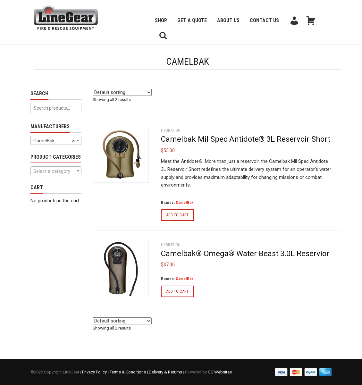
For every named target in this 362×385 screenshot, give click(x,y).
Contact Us (264, 20)
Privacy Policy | (96, 372)
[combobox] (55, 140)
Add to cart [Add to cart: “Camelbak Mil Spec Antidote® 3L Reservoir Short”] (177, 215)
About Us (228, 20)
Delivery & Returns (165, 372)
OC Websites (220, 372)
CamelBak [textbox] (54, 140)
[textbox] (56, 171)
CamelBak (185, 202)
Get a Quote (192, 20)
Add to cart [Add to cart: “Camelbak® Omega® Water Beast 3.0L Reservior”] (177, 291)
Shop (161, 20)
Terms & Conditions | (129, 372)
